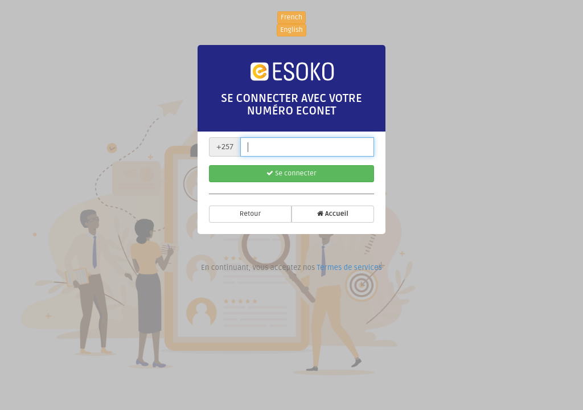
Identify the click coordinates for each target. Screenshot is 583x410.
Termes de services (349, 267)
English (291, 30)
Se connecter (291, 173)
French (291, 17)
